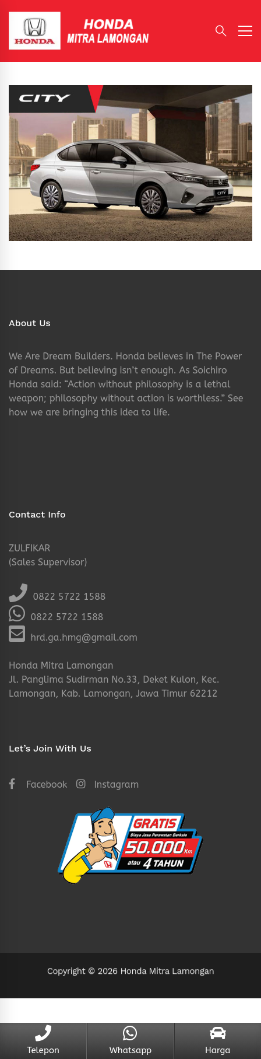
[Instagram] (107, 785)
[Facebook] (38, 785)
